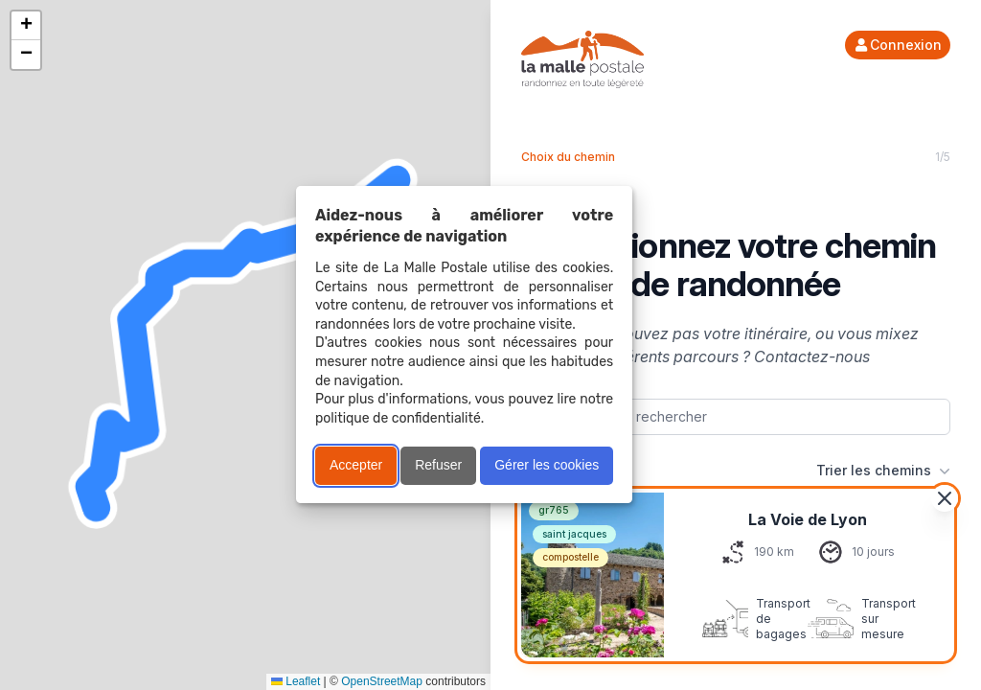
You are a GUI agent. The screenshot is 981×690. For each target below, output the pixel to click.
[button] (25, 26)
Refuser (438, 464)
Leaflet (295, 681)
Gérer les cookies (546, 464)
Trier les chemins (883, 470)
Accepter (356, 464)
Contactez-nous (812, 356)
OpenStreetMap (381, 681)
